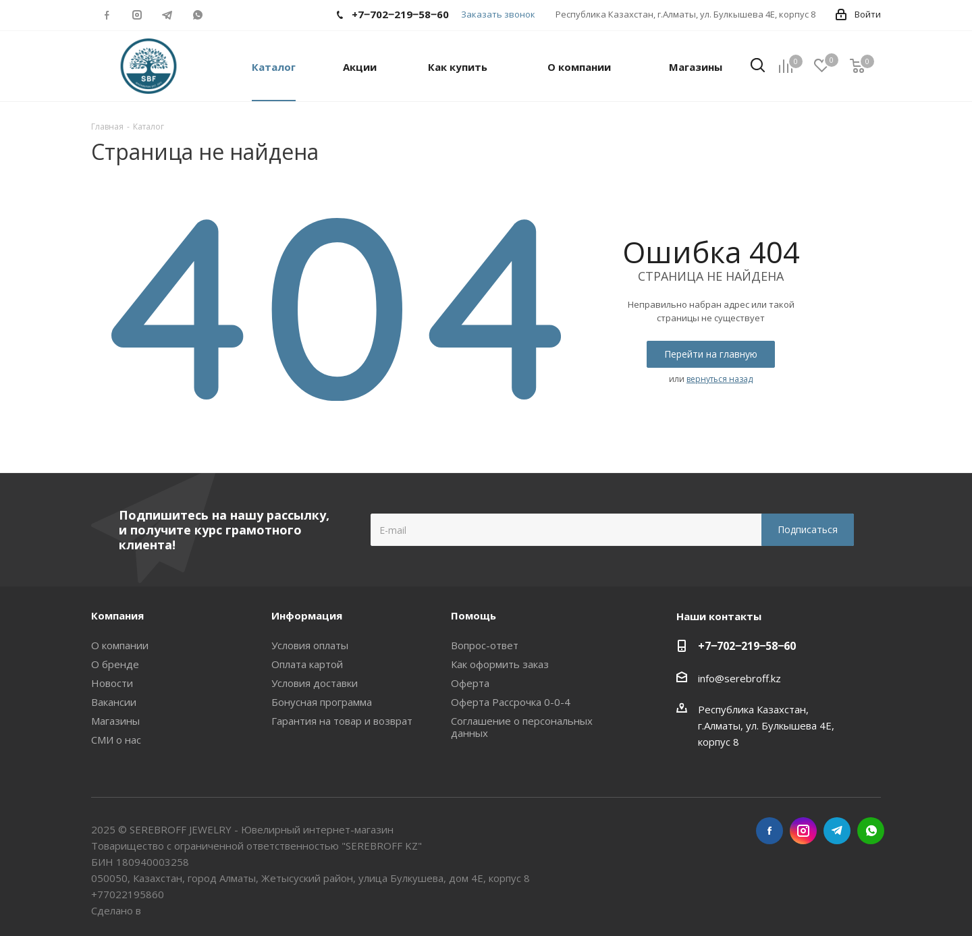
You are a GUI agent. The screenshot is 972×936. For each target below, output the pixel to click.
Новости (112, 683)
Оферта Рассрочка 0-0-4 (510, 702)
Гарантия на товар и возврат (341, 720)
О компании (119, 645)
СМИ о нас (116, 739)
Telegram (167, 15)
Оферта (470, 683)
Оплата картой (307, 664)
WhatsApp (197, 15)
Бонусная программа (321, 702)
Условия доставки (314, 683)
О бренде (115, 664)
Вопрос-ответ (484, 645)
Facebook (106, 15)
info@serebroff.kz (739, 678)
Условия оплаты (309, 645)
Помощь (473, 615)
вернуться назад (719, 379)
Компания (117, 615)
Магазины (115, 720)
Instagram (137, 15)
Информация (306, 615)
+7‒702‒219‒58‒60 (747, 645)
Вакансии (113, 702)
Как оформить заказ (500, 664)
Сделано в (117, 910)
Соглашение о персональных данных (522, 727)
